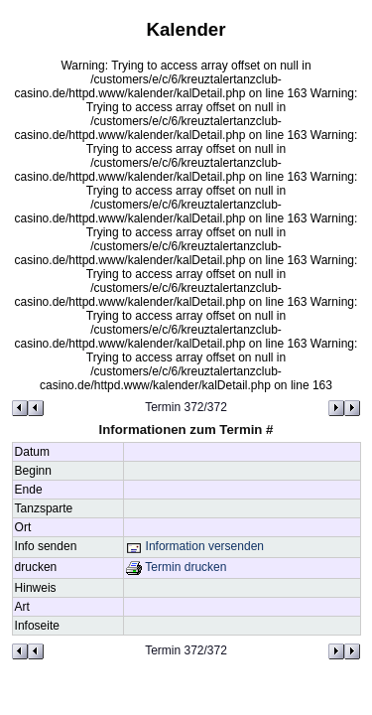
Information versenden (195, 546)
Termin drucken (176, 567)
